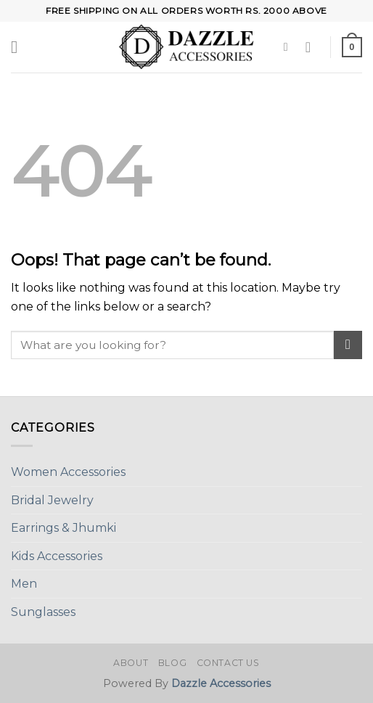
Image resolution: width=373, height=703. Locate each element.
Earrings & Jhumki (63, 528)
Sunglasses (43, 612)
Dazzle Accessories (221, 683)
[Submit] (348, 345)
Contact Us (228, 662)
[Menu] (19, 47)
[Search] (289, 47)
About (130, 662)
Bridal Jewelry (52, 500)
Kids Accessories (56, 556)
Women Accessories (68, 472)
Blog (172, 662)
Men (24, 584)
